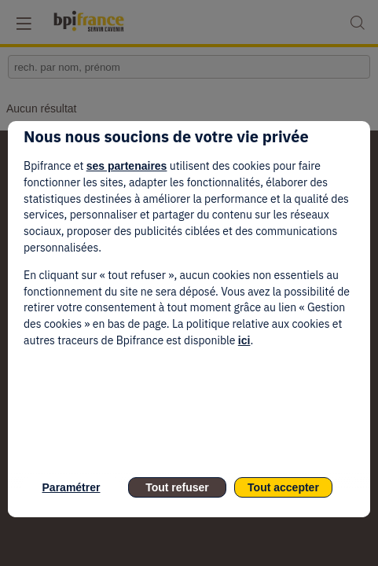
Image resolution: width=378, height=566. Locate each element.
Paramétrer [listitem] (71, 487)
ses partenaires (126, 166)
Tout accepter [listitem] (283, 487)
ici (244, 340)
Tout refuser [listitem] (177, 487)
